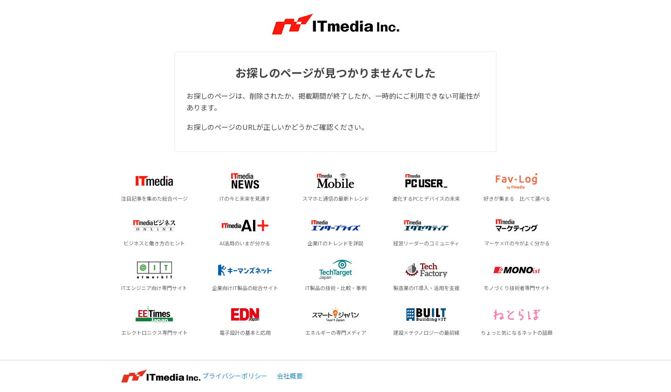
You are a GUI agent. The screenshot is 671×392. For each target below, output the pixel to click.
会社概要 (290, 375)
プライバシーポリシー (234, 375)
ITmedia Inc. (160, 376)
